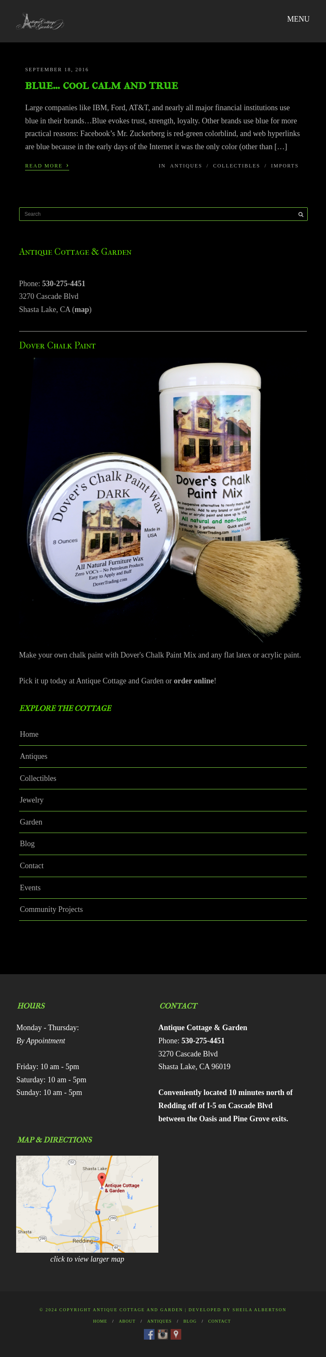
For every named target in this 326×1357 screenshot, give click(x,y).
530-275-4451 (63, 283)
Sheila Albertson (260, 1309)
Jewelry (32, 800)
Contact (32, 865)
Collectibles (236, 166)
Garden (31, 822)
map (82, 309)
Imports (285, 166)
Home (29, 734)
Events (30, 887)
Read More (47, 165)
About (127, 1321)
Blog (27, 843)
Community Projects (51, 909)
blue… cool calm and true (101, 84)
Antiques (186, 166)
